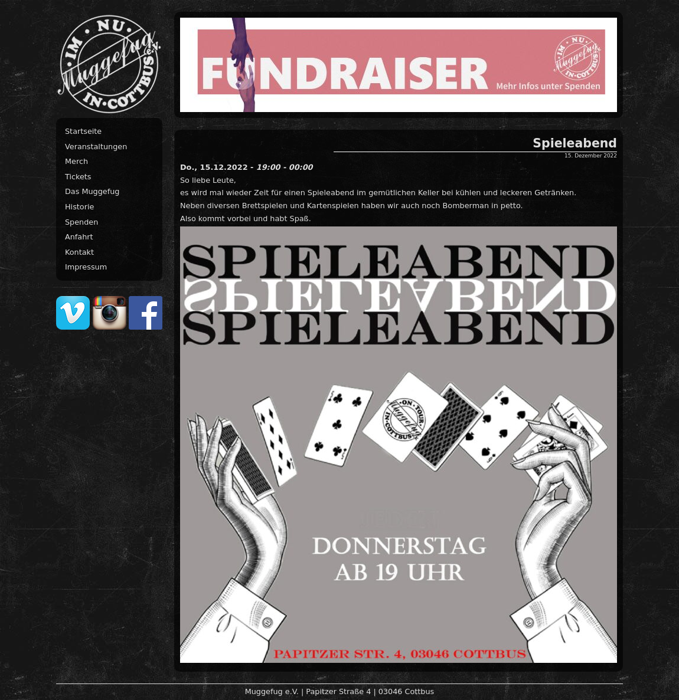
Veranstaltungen (96, 146)
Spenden (81, 222)
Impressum (86, 266)
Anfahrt (79, 236)
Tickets (78, 176)
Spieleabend (575, 143)
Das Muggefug (92, 191)
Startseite (83, 131)
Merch (76, 161)
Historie (79, 206)
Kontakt (79, 252)
